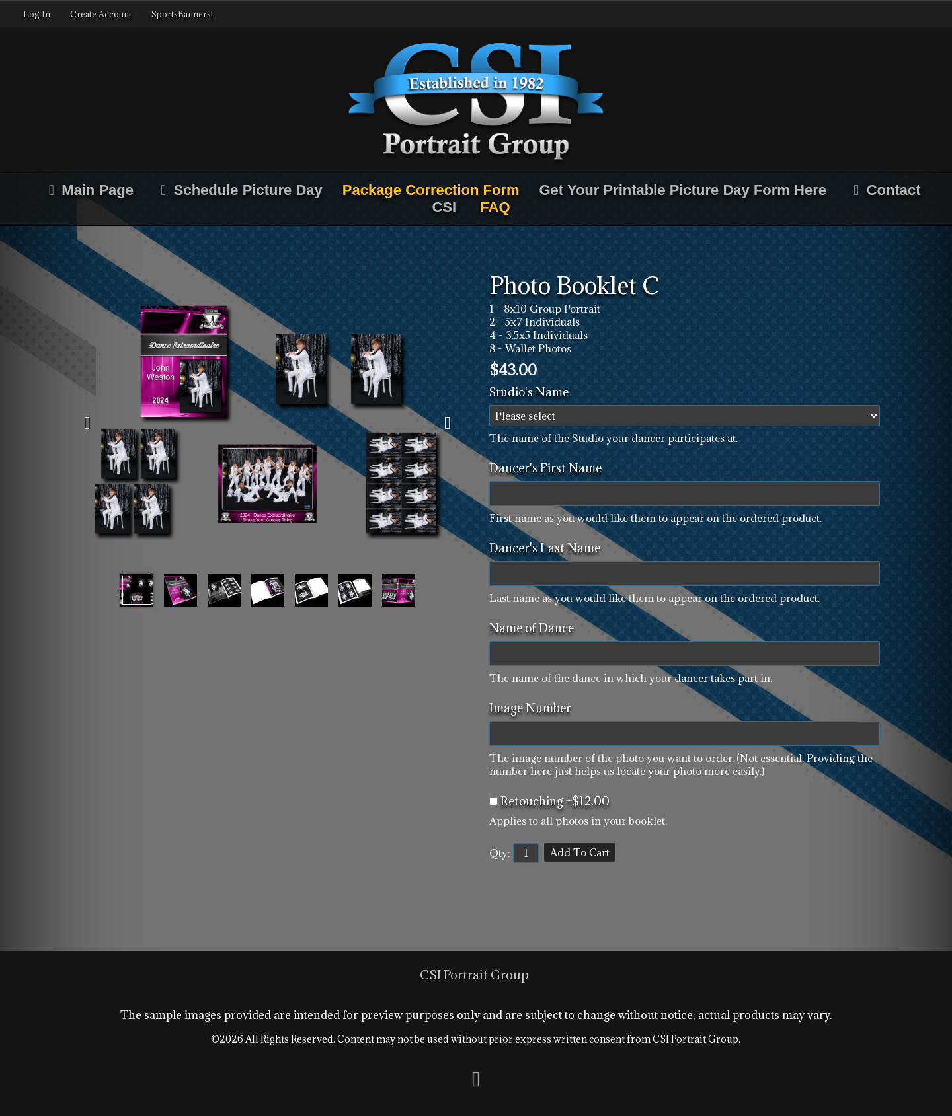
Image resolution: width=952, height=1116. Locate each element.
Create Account (101, 14)
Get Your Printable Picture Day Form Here (682, 190)
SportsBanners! (182, 14)
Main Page (87, 190)
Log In (36, 14)
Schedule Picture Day (238, 190)
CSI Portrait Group (474, 975)
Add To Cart (580, 852)
